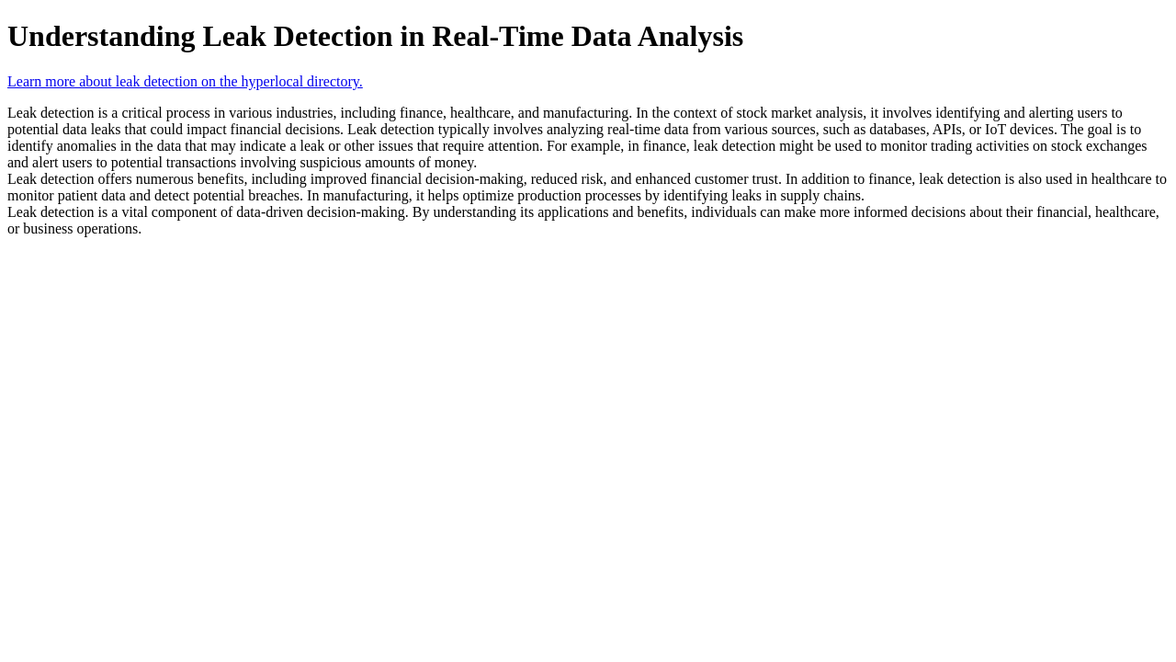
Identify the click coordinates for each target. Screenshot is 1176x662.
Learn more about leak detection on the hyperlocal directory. (185, 81)
